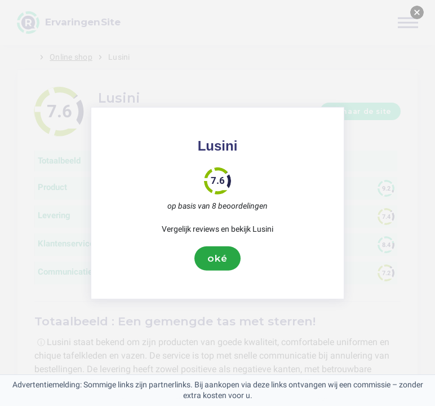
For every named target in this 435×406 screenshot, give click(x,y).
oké (217, 258)
